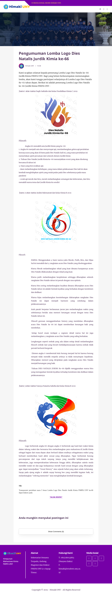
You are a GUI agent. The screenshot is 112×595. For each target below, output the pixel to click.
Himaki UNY (55, 590)
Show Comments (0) (56, 532)
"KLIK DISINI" (56, 497)
